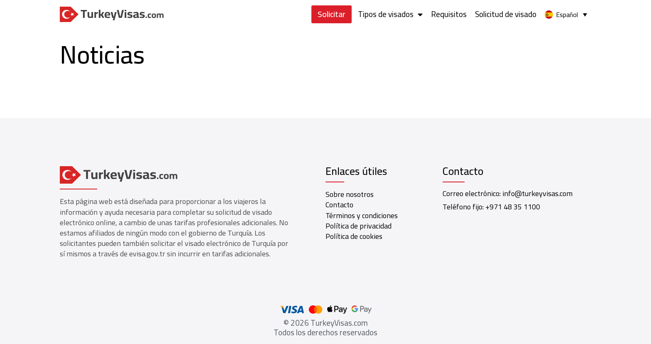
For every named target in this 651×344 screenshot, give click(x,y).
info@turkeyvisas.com (537, 193)
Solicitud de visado (505, 14)
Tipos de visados (390, 14)
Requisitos (449, 14)
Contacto (339, 204)
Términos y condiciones (362, 215)
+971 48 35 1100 (512, 207)
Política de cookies (354, 236)
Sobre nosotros (350, 194)
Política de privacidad (359, 226)
